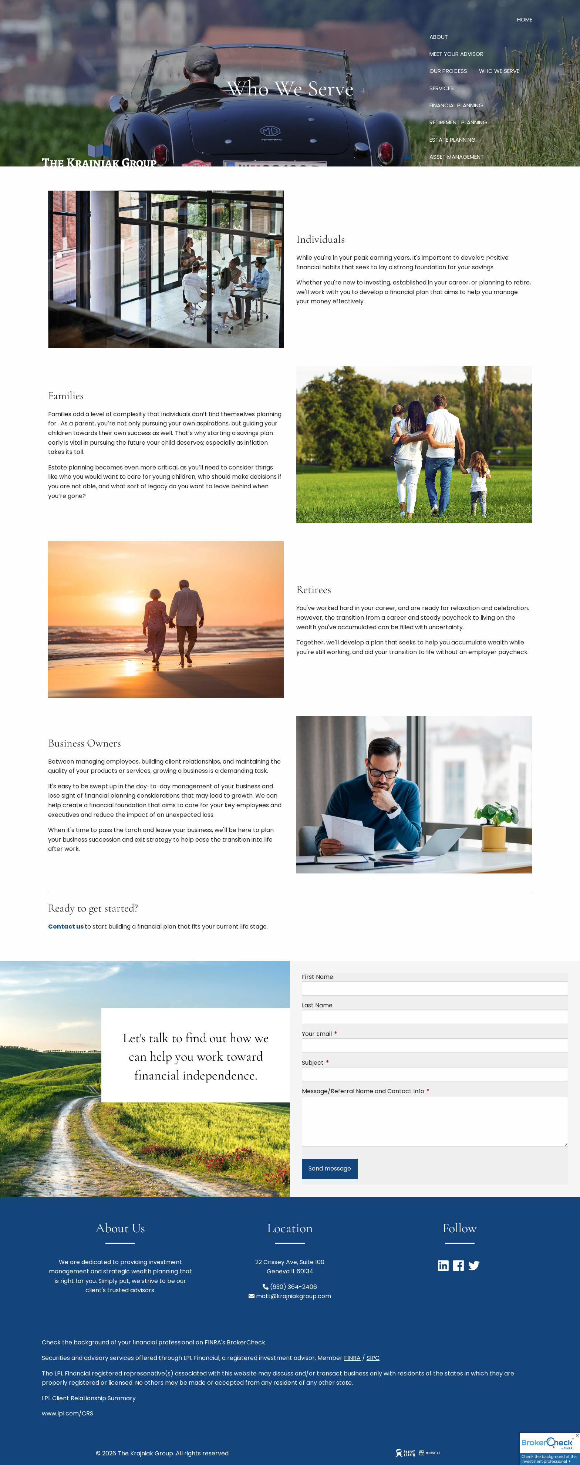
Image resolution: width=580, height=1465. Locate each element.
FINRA (352, 1358)
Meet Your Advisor (456, 54)
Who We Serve (499, 71)
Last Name (317, 1005)
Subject (342, 1063)
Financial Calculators (499, 208)
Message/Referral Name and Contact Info (392, 1091)
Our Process (448, 71)
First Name (317, 977)
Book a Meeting (509, 278)
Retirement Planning (458, 122)
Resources (445, 191)
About (438, 37)
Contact (518, 225)
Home (524, 19)
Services (441, 88)
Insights (442, 208)
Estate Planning (452, 140)
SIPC (373, 1358)
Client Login (463, 242)
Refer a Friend (512, 296)
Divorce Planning (454, 174)
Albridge (520, 259)
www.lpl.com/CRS (67, 1413)
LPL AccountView (471, 259)
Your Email (346, 1034)
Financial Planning (456, 105)
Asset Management (456, 157)
